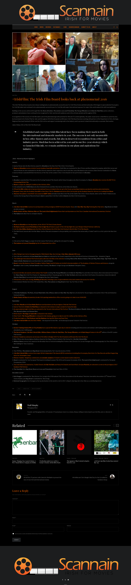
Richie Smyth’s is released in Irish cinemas (33, 313)
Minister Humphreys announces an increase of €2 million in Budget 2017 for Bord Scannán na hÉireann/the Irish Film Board (51, 337)
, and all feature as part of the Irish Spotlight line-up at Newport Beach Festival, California (57, 227)
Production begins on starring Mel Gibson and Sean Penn (41, 318)
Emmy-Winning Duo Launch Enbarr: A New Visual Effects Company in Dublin (24, 461)
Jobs (65, 27)
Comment (15, 498)
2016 (19, 388)
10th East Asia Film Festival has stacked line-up (106, 461)
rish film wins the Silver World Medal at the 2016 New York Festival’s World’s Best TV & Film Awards (51, 229)
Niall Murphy (32, 405)
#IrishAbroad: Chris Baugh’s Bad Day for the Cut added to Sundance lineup (87, 477)
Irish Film (14, 95)
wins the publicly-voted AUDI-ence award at (32, 193)
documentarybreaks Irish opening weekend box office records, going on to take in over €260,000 (50, 297)
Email (14, 528)
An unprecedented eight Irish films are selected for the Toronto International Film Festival (41, 309)
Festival (106, 458)
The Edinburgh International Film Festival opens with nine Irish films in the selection (39, 258)
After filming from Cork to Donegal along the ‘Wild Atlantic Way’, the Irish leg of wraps (47, 254)
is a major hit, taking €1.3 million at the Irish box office (32, 184)
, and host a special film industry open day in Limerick (42, 327)
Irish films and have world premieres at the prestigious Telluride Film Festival (45, 304)
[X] (117, 27)
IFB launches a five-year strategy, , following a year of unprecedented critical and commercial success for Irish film (54, 279)
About (94, 27)
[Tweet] (24, 394)
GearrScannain (74, 27)
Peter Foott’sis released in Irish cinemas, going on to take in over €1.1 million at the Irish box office (50, 316)
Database (56, 27)
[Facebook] (114, 27)
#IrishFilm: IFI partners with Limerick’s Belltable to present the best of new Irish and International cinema (44, 477)
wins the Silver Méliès (27, 320)
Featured (73, 458)
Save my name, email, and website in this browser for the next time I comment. (34, 536)
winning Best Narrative (90, 207)
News (41, 27)
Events (68, 458)
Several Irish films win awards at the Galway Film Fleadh (30, 273)
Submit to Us (85, 27)
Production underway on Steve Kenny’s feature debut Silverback (50, 461)
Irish (36, 27)
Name (14, 519)
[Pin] (29, 394)
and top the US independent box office (35, 243)
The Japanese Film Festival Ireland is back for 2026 (78, 461)
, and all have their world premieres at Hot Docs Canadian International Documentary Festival (62, 211)
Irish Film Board (36, 388)
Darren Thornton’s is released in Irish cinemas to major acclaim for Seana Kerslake (45, 307)
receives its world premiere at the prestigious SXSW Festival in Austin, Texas (44, 207)
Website (69, 528)
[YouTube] (68, 582)
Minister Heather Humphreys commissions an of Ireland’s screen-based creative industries (47, 358)
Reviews (48, 27)
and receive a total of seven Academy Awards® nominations (37, 168)
